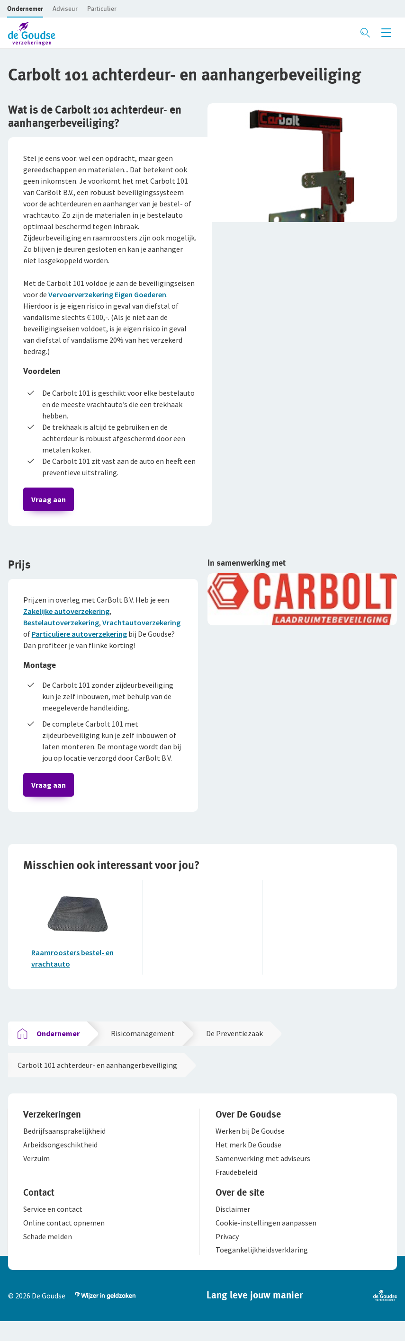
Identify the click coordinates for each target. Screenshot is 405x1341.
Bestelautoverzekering (62, 626)
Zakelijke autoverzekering (67, 614)
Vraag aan (49, 500)
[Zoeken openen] (365, 33)
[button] (25, 8)
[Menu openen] (386, 33)
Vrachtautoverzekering (142, 626)
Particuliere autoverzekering (80, 637)
